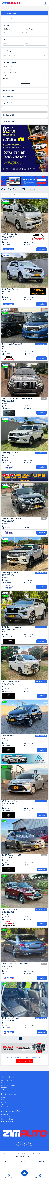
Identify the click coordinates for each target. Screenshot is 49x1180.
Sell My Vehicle (7, 1119)
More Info (41, 249)
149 (27, 1039)
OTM (3, 1090)
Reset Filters (9, 19)
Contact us (5, 1116)
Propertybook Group (28, 1169)
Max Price (29, 29)
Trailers (4, 1104)
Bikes (3, 1100)
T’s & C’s (19, 1154)
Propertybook (6, 1080)
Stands (4, 1087)
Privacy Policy (38, 1154)
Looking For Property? (24, 1156)
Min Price (6, 29)
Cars (3, 1097)
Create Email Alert (24, 1061)
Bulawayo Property (8, 1085)
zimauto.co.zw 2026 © (36, 1162)
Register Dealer (7, 1121)
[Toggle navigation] (45, 3)
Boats (3, 1102)
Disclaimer (27, 1154)
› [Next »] (30, 1039)
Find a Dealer (6, 1107)
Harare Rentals (7, 1083)
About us (5, 1114)
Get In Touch (9, 1154)
